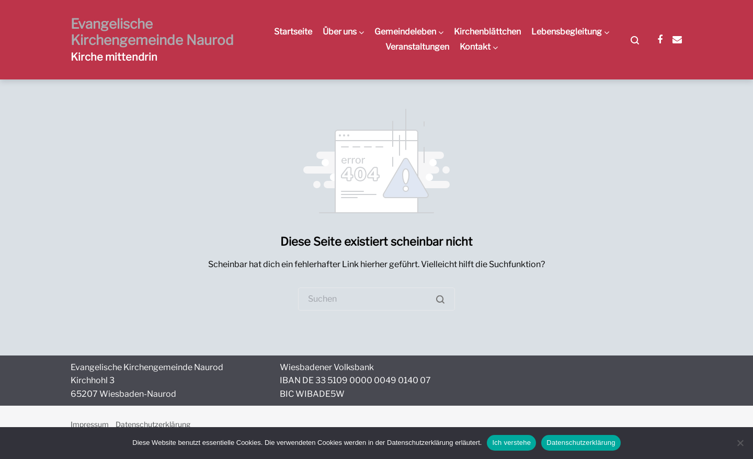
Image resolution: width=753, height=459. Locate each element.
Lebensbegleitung (566, 32)
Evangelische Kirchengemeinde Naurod (152, 32)
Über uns (340, 32)
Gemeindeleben (405, 32)
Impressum (90, 424)
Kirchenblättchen (487, 32)
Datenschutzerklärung (153, 424)
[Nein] (740, 443)
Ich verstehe (511, 442)
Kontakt (475, 47)
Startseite (293, 32)
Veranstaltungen (417, 47)
